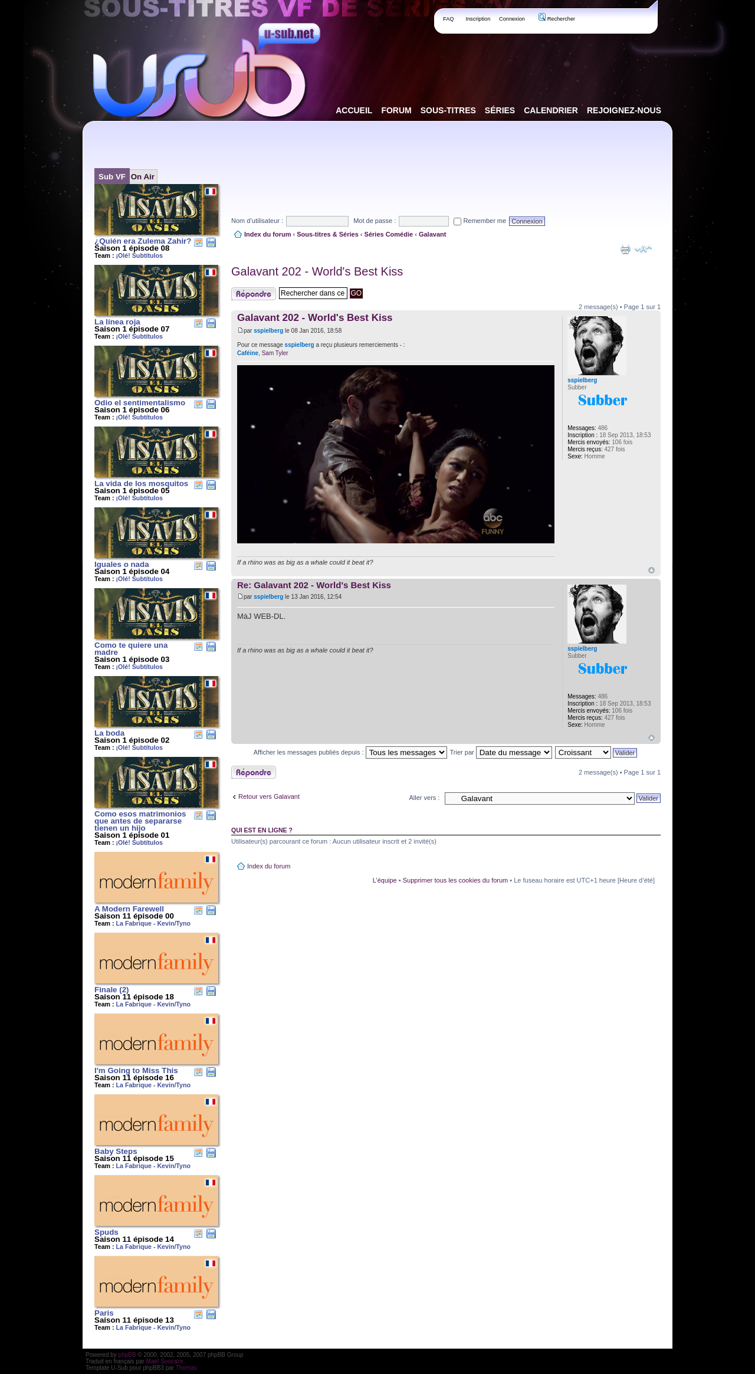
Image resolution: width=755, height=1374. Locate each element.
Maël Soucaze (164, 1361)
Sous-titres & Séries (328, 234)
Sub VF (112, 176)
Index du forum (267, 234)
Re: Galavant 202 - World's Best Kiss (314, 585)
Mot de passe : (374, 220)
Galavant (432, 234)
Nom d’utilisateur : (257, 220)
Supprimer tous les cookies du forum (455, 880)
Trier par (501, 752)
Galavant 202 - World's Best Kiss (317, 271)
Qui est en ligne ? (262, 830)
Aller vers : (424, 797)
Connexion (512, 19)
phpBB (127, 1355)
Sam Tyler (275, 353)
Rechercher (557, 19)
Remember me (480, 220)
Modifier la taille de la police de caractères (643, 249)
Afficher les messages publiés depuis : (350, 752)
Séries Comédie (389, 234)
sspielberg (268, 330)
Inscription (477, 19)
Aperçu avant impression (625, 249)
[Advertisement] (446, 158)
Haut (651, 570)
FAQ (448, 19)
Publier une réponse (253, 293)
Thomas (186, 1368)
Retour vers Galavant (269, 796)
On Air (143, 176)
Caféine (247, 353)
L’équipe (385, 880)
